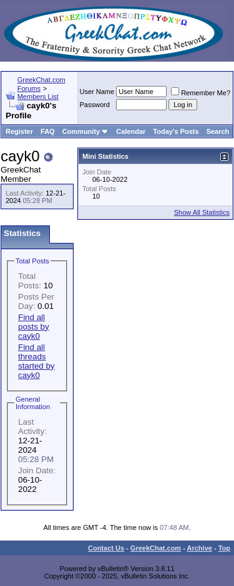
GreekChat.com (155, 548)
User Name (97, 91)
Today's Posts (175, 131)
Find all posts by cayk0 (33, 327)
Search (218, 131)
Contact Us (106, 548)
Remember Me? (200, 93)
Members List (38, 96)
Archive (199, 548)
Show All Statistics (202, 212)
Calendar (130, 131)
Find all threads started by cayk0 (36, 361)
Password (95, 104)
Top (224, 548)
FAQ (48, 131)
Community (85, 131)
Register (19, 131)
